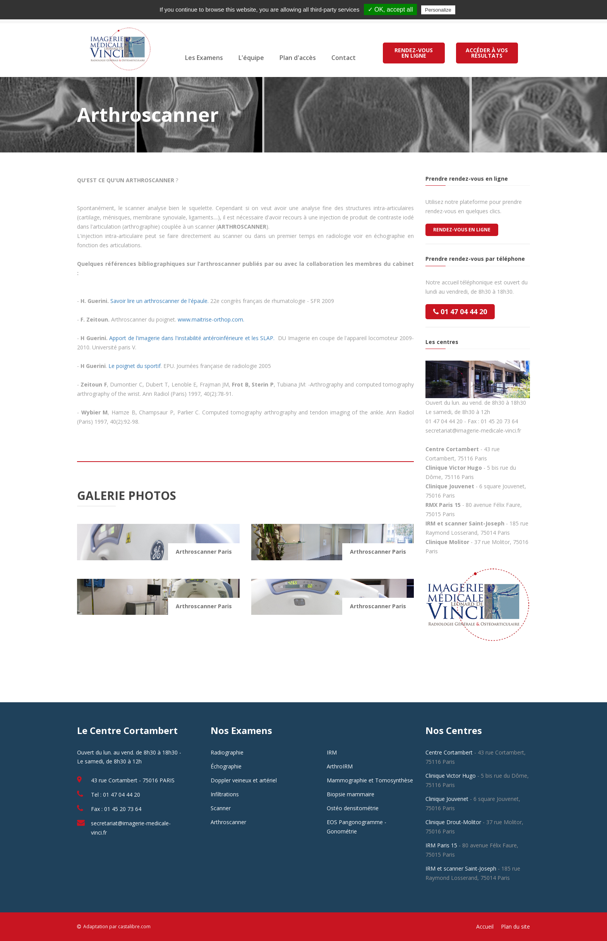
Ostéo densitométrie (353, 808)
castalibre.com (134, 926)
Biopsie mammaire (350, 794)
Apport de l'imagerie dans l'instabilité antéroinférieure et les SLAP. (192, 338)
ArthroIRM (340, 766)
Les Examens (204, 57)
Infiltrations (225, 794)
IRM (332, 752)
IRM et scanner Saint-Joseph (460, 868)
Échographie (226, 766)
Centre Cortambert (449, 752)
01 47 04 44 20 (460, 311)
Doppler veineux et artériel (244, 780)
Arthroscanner (228, 822)
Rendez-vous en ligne (461, 229)
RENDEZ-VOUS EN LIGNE (413, 52)
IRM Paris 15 (441, 845)
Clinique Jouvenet (446, 798)
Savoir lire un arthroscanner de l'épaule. (160, 301)
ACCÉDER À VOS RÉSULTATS (487, 52)
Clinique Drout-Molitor (453, 822)
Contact (343, 57)
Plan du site (515, 926)
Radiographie (227, 752)
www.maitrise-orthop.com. (211, 319)
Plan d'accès (297, 57)
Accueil (485, 926)
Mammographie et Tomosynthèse (370, 780)
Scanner (221, 808)
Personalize (438, 10)
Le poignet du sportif (134, 366)
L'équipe (251, 57)
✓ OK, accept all (390, 9)
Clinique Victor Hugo (450, 775)
